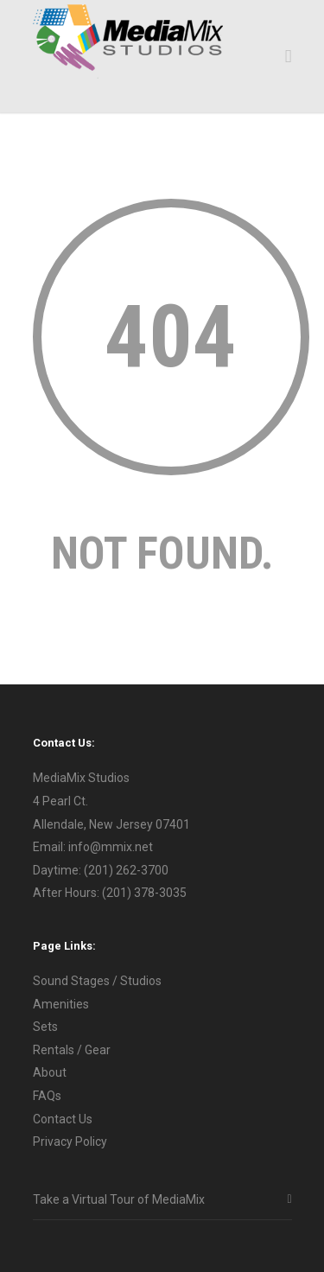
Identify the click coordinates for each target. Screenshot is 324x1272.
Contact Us (62, 1119)
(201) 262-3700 (126, 870)
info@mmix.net (110, 847)
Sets (45, 1027)
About (50, 1072)
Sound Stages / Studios (97, 981)
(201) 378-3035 (144, 893)
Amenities (61, 1004)
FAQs (47, 1096)
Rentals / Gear (72, 1050)
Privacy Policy (70, 1141)
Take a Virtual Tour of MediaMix (119, 1199)
